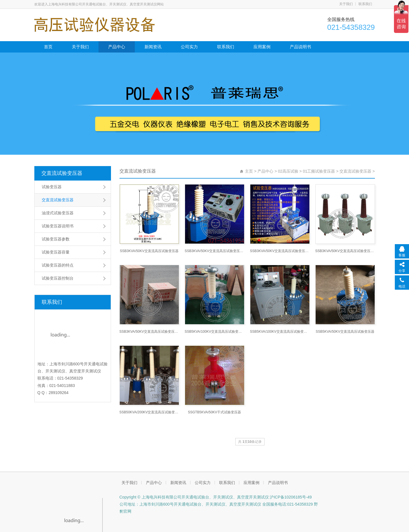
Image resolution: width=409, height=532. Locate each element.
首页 (48, 46)
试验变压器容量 (56, 252)
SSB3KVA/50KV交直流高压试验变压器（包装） (149, 332)
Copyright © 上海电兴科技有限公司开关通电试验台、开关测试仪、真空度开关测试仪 (194, 497)
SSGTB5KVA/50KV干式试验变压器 (214, 412)
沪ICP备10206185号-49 (290, 497)
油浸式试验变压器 (58, 213)
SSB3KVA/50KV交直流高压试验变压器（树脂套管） (345, 251)
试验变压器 (52, 187)
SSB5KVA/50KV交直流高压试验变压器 (345, 332)
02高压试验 (288, 171)
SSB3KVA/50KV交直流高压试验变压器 (149, 251)
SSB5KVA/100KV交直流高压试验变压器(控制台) (280, 332)
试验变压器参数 (56, 239)
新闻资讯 (152, 46)
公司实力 (189, 46)
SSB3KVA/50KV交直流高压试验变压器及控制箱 (214, 251)
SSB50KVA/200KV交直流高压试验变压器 (149, 412)
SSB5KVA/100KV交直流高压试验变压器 (214, 332)
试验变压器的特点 (58, 265)
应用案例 (261, 46)
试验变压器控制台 (58, 278)
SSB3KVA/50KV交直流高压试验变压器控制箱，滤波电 (280, 251)
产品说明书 (300, 46)
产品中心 (116, 46)
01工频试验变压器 (319, 171)
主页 (249, 171)
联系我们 (365, 4)
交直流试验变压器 (61, 173)
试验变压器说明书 (58, 226)
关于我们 (346, 4)
